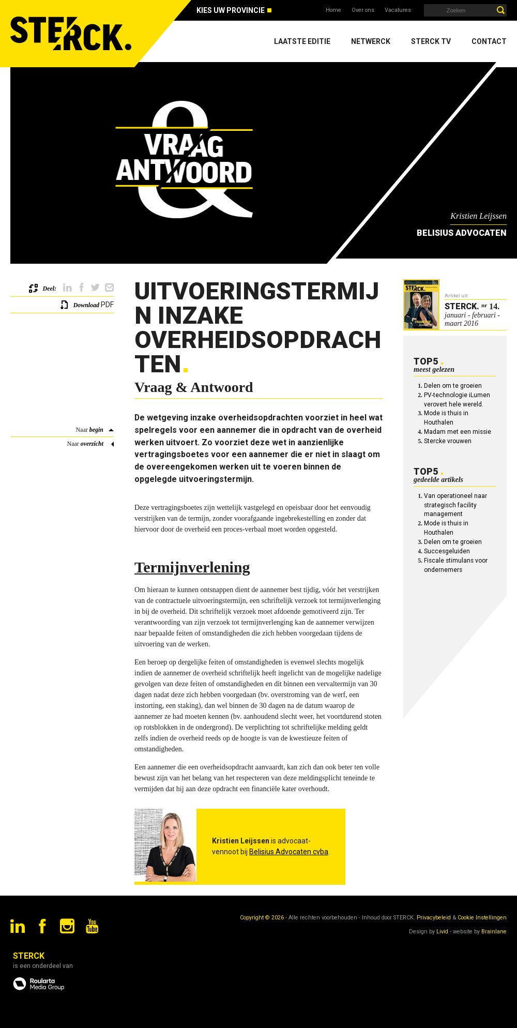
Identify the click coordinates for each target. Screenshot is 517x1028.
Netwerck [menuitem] (370, 41)
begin (96, 429)
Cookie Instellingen (482, 917)
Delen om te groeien (453, 385)
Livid (442, 931)
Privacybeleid (434, 917)
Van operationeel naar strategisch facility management (455, 505)
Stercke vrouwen (448, 441)
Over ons (363, 10)
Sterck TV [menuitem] (431, 41)
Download (86, 305)
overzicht (92, 443)
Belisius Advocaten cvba (288, 852)
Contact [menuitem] (489, 41)
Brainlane (494, 931)
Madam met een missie (457, 431)
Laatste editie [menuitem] (302, 41)
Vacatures (398, 10)
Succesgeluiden (447, 551)
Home (333, 10)
